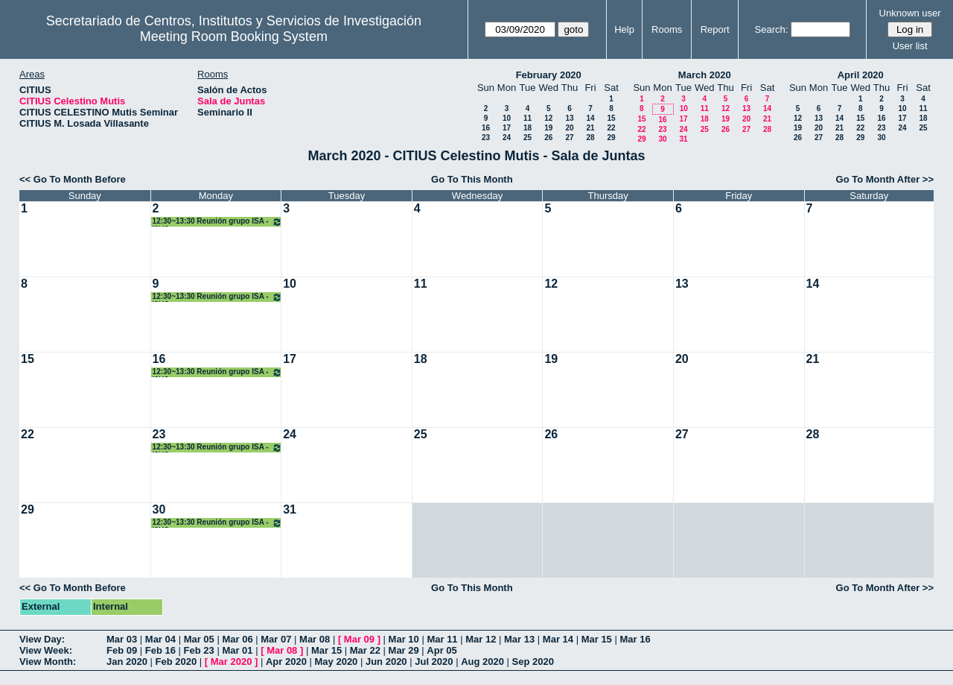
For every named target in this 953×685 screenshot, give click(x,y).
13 (569, 118)
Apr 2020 (286, 661)
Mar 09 (359, 639)
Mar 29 (404, 650)
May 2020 (336, 661)
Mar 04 (160, 639)
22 (611, 128)
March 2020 (704, 75)
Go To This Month (472, 179)
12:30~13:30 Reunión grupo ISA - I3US (218, 222)
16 (486, 128)
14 (590, 118)
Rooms (666, 29)
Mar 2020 (231, 661)
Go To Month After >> (885, 179)
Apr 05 (441, 650)
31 (683, 139)
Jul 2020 (434, 661)
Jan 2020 (126, 661)
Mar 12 (480, 639)
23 (486, 137)
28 (590, 137)
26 (548, 137)
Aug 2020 (482, 661)
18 (527, 128)
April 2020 (861, 75)
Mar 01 (237, 650)
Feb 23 (199, 650)
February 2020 (548, 75)
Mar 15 (596, 639)
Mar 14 (558, 639)
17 (507, 128)
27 (569, 137)
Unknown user (910, 13)
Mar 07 (276, 639)
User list (910, 45)
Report (715, 29)
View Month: (47, 661)
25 (527, 137)
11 (527, 118)
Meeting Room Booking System (234, 36)
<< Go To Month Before (72, 179)
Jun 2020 (386, 661)
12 (548, 118)
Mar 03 (121, 639)
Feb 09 (121, 650)
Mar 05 (199, 639)
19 (548, 128)
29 (611, 137)
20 (569, 128)
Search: (771, 29)
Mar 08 (314, 639)
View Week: (45, 650)
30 (662, 139)
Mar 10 (404, 639)
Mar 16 (634, 639)
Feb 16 (160, 650)
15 (611, 118)
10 (507, 118)
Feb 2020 (176, 661)
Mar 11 (442, 639)
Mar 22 (365, 650)
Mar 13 (519, 639)
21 (590, 128)
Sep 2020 (533, 661)
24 (507, 137)
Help (624, 29)
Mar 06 (237, 639)
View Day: (42, 639)
